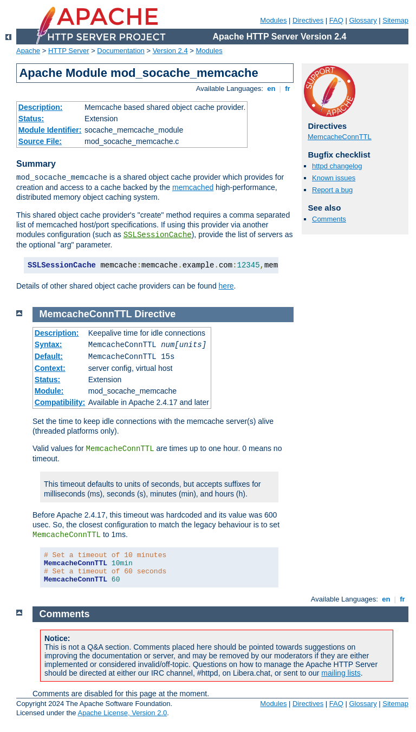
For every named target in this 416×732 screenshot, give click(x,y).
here (226, 286)
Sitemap (395, 20)
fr (287, 88)
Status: (31, 118)
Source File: (40, 141)
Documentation (120, 51)
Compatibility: (60, 402)
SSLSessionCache (157, 235)
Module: (49, 391)
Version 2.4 (170, 51)
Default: (49, 356)
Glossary (362, 20)
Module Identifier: (50, 130)
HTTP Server (68, 51)
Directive (155, 314)
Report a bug (332, 190)
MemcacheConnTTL (340, 137)
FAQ (336, 20)
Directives (307, 20)
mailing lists (340, 673)
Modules (273, 20)
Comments (329, 219)
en (271, 88)
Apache (28, 51)
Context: (50, 368)
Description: (40, 107)
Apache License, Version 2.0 (122, 713)
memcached (192, 187)
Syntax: (48, 344)
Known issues (333, 178)
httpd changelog (337, 166)
